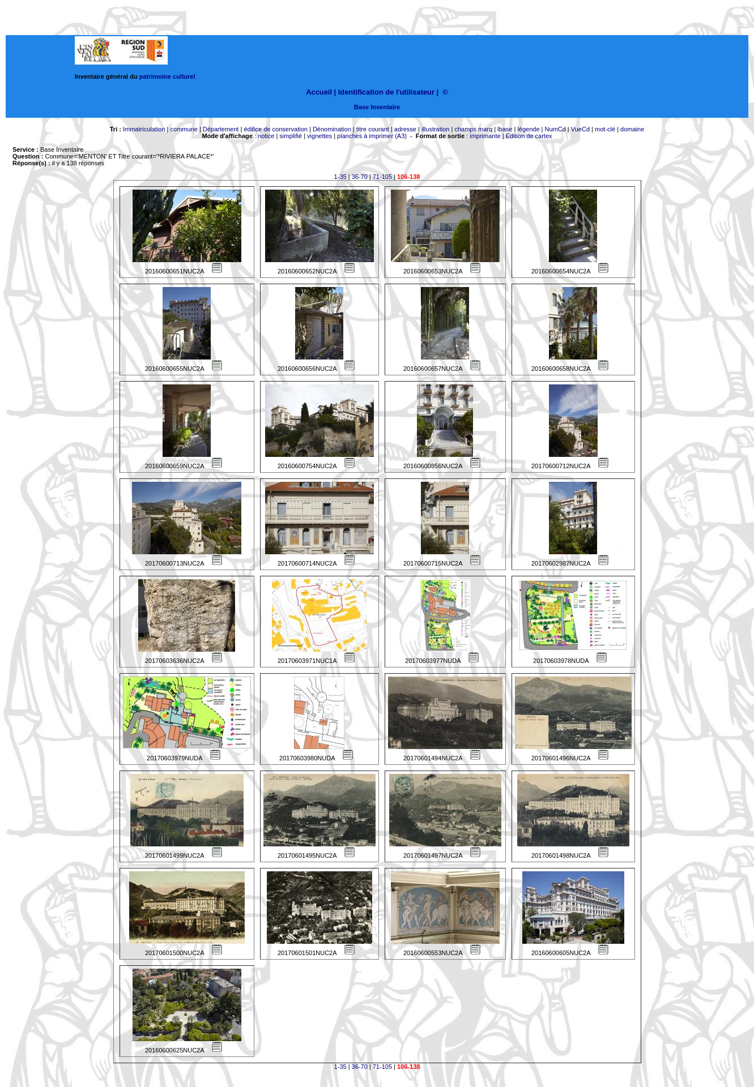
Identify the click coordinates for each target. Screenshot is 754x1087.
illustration (435, 129)
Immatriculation (144, 129)
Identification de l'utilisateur (386, 92)
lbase (504, 129)
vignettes (319, 135)
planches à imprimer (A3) (372, 135)
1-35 (340, 176)
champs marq (473, 129)
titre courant (372, 129)
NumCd (555, 129)
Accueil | (321, 92)
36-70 (360, 176)
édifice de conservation (276, 129)
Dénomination (332, 129)
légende (528, 129)
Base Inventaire (377, 107)
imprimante (485, 135)
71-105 (382, 176)
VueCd (580, 129)
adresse (405, 129)
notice (266, 135)
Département (221, 129)
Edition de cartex (529, 135)
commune (184, 129)
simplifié (290, 135)
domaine (632, 129)
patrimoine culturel (167, 76)
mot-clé (605, 129)
